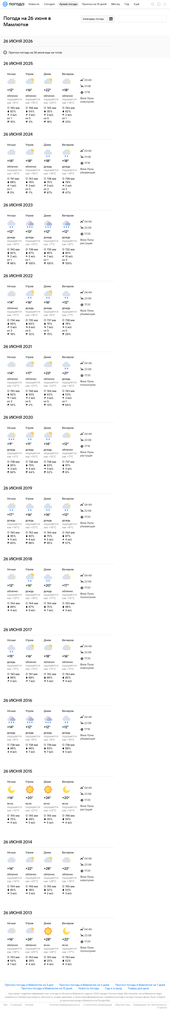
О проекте (162, 1007)
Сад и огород (113, 988)
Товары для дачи (138, 988)
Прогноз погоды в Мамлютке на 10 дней (46, 988)
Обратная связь (122, 1005)
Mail (5, 1005)
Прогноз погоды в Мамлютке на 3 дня (29, 985)
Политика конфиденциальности (64, 1005)
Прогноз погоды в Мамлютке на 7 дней (140, 985)
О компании (16, 1005)
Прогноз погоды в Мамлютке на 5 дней (84, 985)
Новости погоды (88, 988)
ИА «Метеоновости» (157, 1005)
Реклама (29, 1005)
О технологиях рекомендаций (97, 1005)
